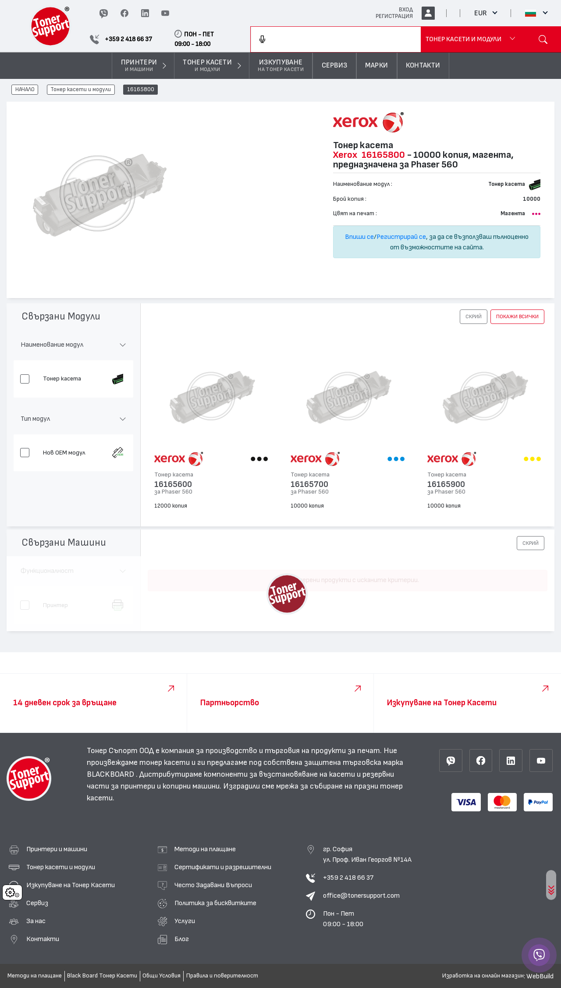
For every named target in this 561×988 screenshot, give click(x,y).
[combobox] (336, 39)
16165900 (446, 484)
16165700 (309, 484)
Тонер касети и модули (80, 90)
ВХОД (406, 10)
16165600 (173, 484)
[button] (473, 316)
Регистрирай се (401, 236)
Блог (181, 938)
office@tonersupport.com (361, 895)
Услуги (184, 920)
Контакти (42, 938)
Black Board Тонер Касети (102, 976)
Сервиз (37, 902)
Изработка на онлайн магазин (483, 976)
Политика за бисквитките (215, 902)
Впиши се (359, 236)
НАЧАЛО (25, 90)
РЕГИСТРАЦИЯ (394, 16)
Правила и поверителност (222, 976)
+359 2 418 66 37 (348, 877)
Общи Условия (161, 976)
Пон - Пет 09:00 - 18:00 (343, 919)
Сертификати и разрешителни (222, 867)
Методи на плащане (205, 849)
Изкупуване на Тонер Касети (70, 884)
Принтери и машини (56, 849)
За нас (36, 920)
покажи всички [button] (517, 316)
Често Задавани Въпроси (213, 884)
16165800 (140, 90)
